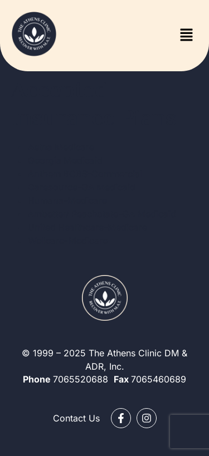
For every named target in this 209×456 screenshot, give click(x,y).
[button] (187, 35)
